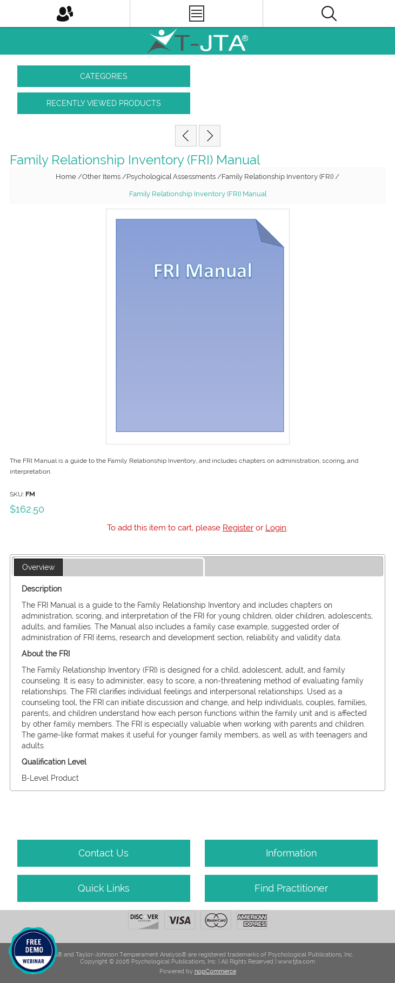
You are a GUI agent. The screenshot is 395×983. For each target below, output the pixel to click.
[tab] (108, 567)
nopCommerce (215, 971)
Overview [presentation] (38, 567)
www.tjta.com (296, 961)
